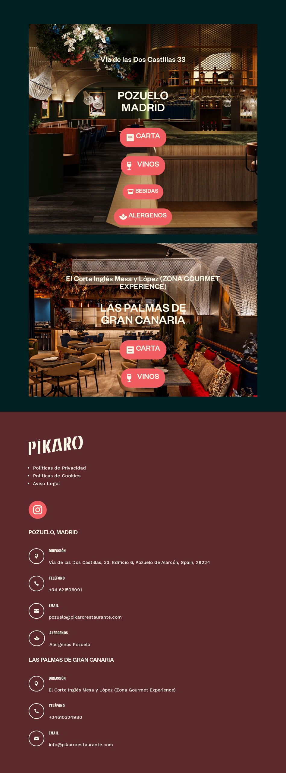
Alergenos (58, 634)
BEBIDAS (147, 192)
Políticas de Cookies (56, 476)
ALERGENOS (147, 216)
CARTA (148, 137)
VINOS (148, 166)
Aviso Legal (46, 483)
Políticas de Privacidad (59, 468)
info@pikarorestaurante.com (81, 744)
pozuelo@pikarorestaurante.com (85, 617)
